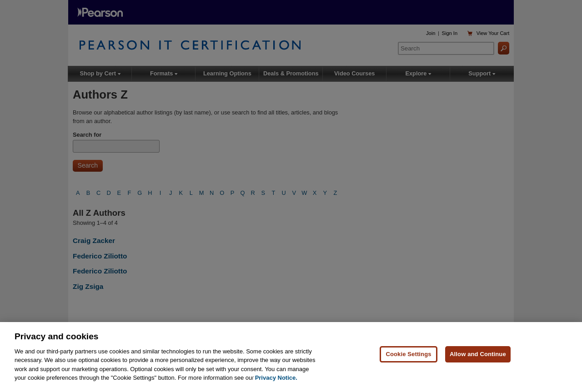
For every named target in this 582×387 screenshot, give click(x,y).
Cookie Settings (408, 354)
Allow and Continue (478, 354)
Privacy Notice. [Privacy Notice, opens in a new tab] (276, 378)
